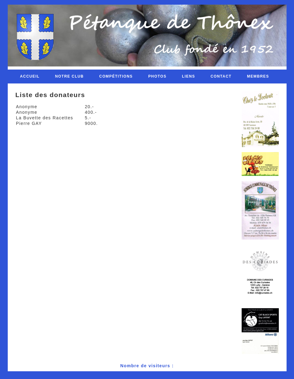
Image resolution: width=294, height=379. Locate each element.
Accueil (30, 76)
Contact (221, 76)
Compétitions (116, 76)
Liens (188, 76)
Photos (157, 76)
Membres (258, 76)
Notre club (69, 76)
